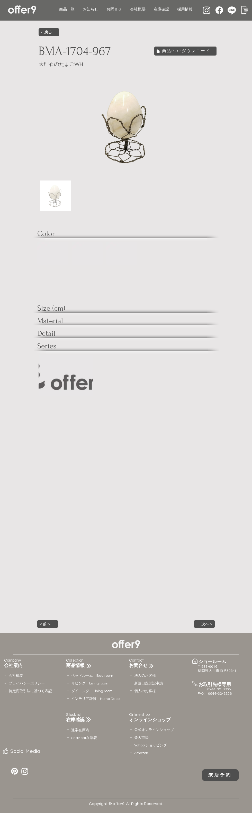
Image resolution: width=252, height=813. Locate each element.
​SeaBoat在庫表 (84, 738)
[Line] (232, 10)
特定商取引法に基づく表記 (30, 691)
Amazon (141, 753)
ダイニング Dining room (92, 691)
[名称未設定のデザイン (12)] (244, 10)
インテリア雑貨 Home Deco (95, 699)
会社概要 (16, 676)
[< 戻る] (49, 32)
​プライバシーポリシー (27, 683)
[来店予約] (220, 775)
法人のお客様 (145, 676)
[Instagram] (207, 10)
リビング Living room (89, 683)
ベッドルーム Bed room (92, 676)
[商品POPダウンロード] (185, 51)
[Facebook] (219, 10)
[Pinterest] (14, 771)
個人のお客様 (145, 691)
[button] (47, 624)
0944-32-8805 (219, 689)
